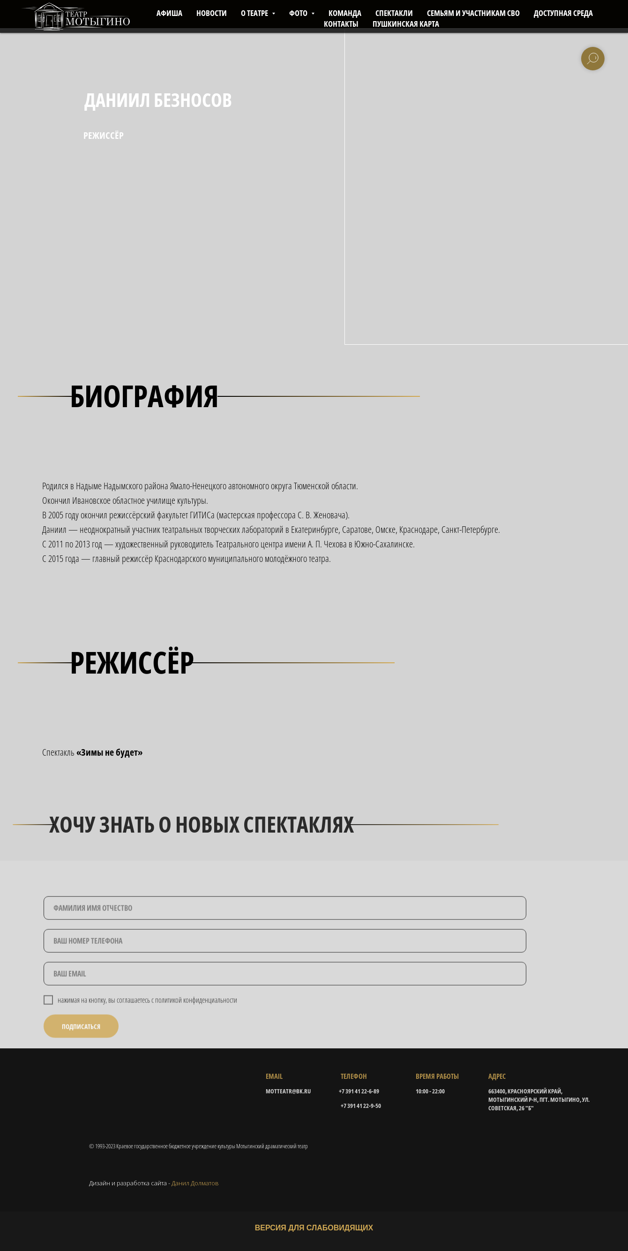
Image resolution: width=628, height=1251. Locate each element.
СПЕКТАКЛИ (394, 13)
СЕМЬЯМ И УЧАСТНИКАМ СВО (473, 13)
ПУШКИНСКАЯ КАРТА (406, 23)
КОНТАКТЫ (341, 23)
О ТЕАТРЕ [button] (255, 13)
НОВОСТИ (211, 13)
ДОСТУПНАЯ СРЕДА (563, 13)
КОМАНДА (345, 13)
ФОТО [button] (299, 13)
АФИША (169, 13)
